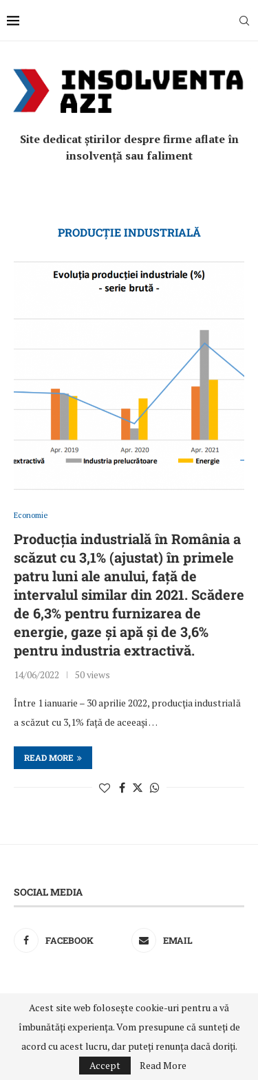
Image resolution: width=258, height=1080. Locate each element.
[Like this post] (104, 787)
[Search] (244, 21)
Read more (53, 757)
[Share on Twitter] (137, 787)
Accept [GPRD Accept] (104, 1065)
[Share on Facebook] (122, 787)
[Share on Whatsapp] (155, 787)
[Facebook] (70, 940)
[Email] (187, 940)
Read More (163, 1065)
